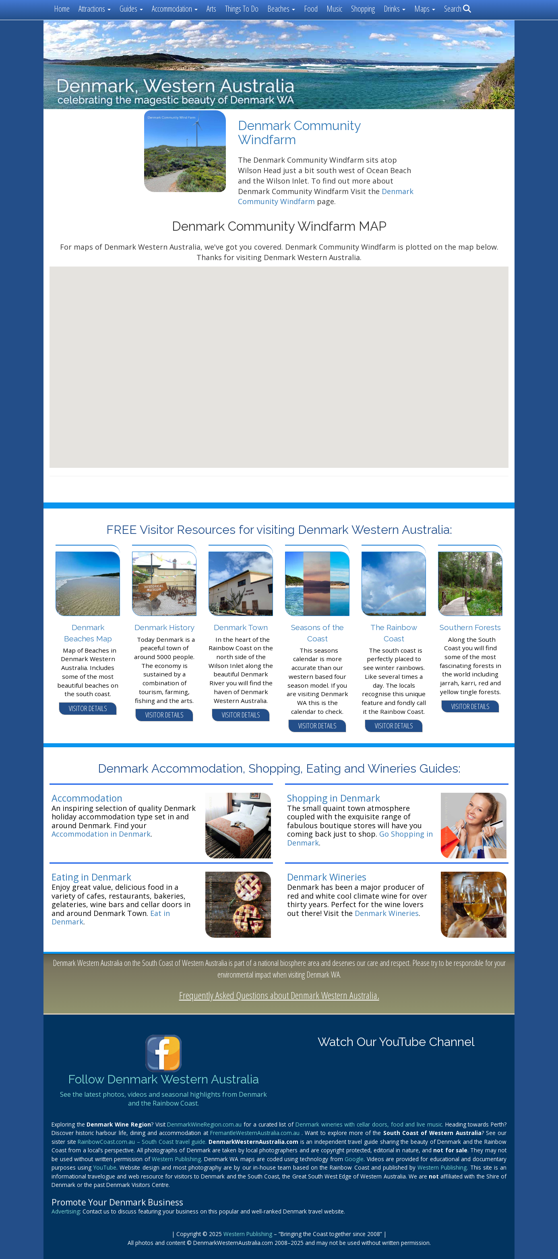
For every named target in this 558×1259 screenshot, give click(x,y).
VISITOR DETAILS (88, 708)
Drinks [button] (394, 8)
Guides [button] (131, 8)
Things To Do (241, 8)
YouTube (104, 1167)
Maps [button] (424, 8)
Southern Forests (470, 627)
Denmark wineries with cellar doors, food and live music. (370, 1124)
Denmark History (164, 627)
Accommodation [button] (175, 8)
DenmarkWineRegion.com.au (205, 1124)
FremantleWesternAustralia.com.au (256, 1133)
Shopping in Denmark (333, 798)
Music (334, 8)
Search (457, 8)
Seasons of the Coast (317, 633)
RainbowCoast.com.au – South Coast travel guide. (143, 1141)
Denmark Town (241, 627)
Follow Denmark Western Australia (163, 1079)
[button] (279, 359)
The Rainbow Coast (393, 633)
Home (62, 8)
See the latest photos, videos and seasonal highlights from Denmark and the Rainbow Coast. (163, 1099)
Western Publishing (176, 1159)
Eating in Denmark (91, 876)
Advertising (66, 1211)
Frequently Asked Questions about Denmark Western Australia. (279, 995)
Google (354, 1159)
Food (311, 8)
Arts (211, 8)
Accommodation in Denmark (101, 834)
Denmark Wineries (326, 876)
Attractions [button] (95, 8)
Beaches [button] (281, 8)
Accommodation (87, 798)
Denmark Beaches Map (88, 633)
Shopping (363, 8)
